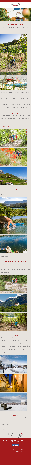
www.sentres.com (6, 124)
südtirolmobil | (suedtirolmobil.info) (15, 451)
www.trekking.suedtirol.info (7, 126)
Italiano (29, 0)
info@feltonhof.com (21, 443)
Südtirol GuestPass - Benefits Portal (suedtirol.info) (15, 453)
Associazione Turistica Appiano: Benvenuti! (15, 449)
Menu (1, 0)
